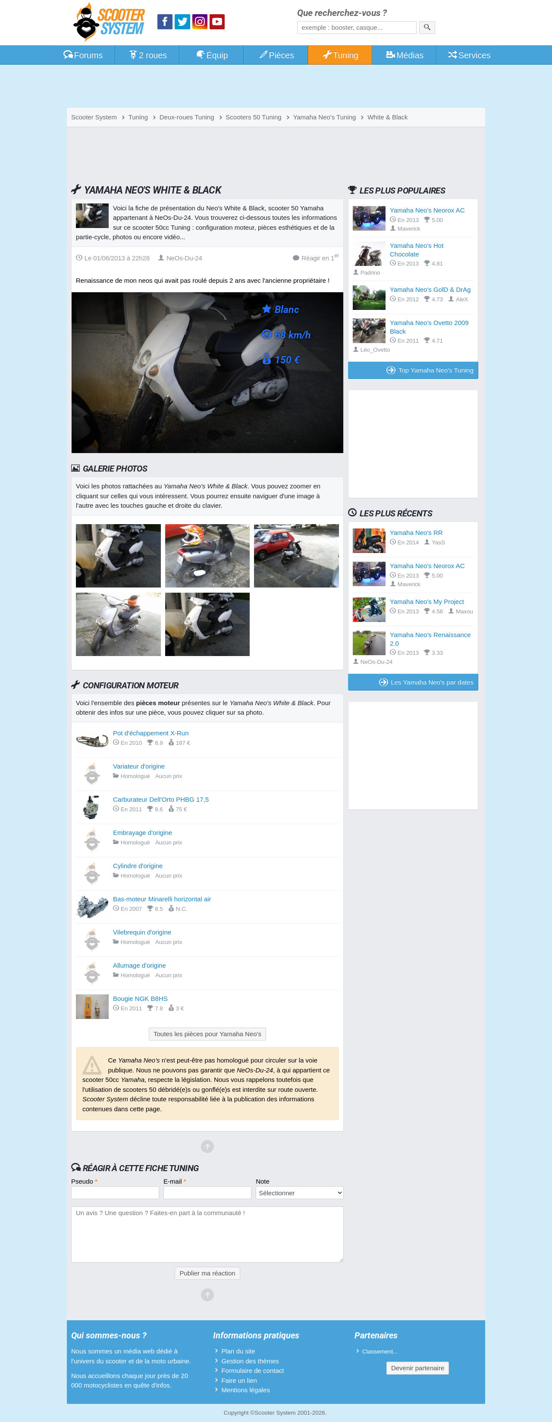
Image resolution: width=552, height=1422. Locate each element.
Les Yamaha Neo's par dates (426, 682)
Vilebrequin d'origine (142, 932)
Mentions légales (245, 1390)
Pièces (276, 55)
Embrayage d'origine (142, 832)
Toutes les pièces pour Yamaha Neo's (207, 1034)
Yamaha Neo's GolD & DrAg (430, 289)
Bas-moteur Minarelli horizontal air (162, 899)
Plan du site (238, 1351)
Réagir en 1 (316, 257)
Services (469, 55)
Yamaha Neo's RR (416, 532)
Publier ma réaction (207, 1273)
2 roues (147, 55)
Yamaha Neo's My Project (427, 601)
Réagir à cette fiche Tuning (141, 1168)
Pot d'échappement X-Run (150, 733)
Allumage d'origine (139, 965)
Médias (405, 55)
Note (263, 1181)
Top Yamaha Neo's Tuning (430, 370)
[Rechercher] (427, 27)
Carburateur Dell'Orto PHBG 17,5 (161, 799)
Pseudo (84, 1181)
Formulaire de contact (252, 1370)
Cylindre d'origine (138, 865)
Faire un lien (239, 1380)
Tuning (340, 55)
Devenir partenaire (417, 1368)
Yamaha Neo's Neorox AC (427, 210)
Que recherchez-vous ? (342, 13)
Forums (83, 55)
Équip (211, 55)
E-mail (174, 1181)
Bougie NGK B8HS (140, 998)
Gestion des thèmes (250, 1361)
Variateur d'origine (139, 766)
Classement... (380, 1351)
